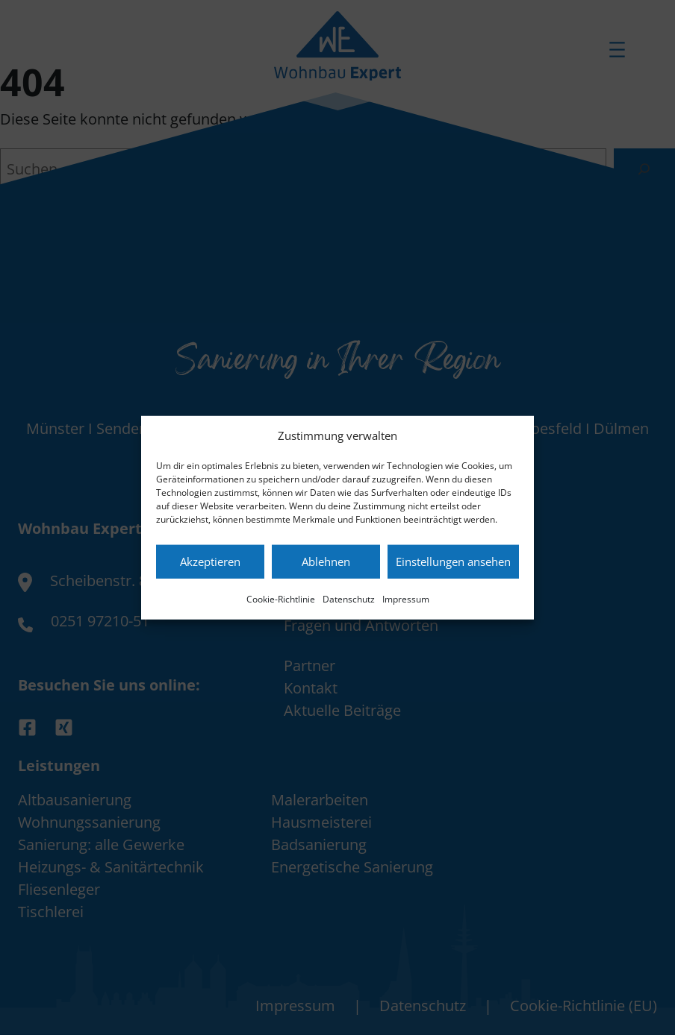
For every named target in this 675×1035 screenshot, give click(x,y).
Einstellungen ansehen (453, 561)
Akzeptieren (210, 561)
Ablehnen (326, 561)
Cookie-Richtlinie (280, 598)
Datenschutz (349, 598)
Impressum (405, 598)
